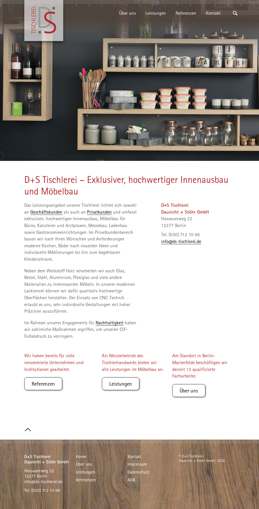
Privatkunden (99, 212)
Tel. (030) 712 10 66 (42, 490)
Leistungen (155, 13)
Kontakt (213, 13)
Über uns (127, 13)
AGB (131, 479)
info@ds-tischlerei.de (181, 241)
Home (81, 456)
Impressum (137, 464)
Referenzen (186, 13)
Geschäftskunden (46, 212)
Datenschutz (138, 472)
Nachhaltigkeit (109, 322)
